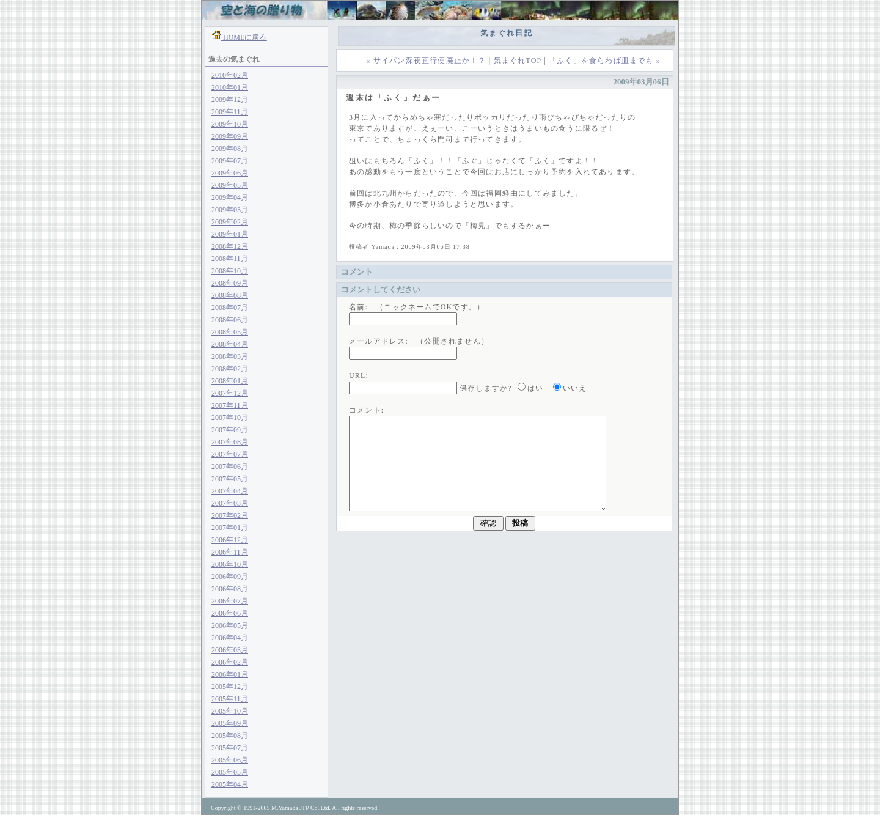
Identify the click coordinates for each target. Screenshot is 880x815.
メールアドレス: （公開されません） (419, 341)
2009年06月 (229, 173)
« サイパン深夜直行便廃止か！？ (426, 60)
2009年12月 (229, 99)
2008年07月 (229, 307)
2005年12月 (229, 686)
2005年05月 (229, 772)
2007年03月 (229, 503)
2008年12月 (229, 246)
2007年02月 (229, 515)
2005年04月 (229, 784)
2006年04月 (229, 637)
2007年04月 (229, 491)
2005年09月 (229, 723)
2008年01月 (229, 381)
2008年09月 (229, 283)
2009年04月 (229, 197)
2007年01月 (229, 527)
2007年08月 (229, 442)
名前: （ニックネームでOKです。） (417, 307)
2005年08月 (229, 735)
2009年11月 (229, 112)
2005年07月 (229, 747)
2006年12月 (229, 540)
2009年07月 (229, 161)
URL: (359, 375)
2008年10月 (229, 271)
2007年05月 (229, 478)
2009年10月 (229, 124)
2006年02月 (229, 662)
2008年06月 (229, 319)
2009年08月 (229, 148)
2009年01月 (229, 234)
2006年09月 (229, 576)
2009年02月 (229, 222)
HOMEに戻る (243, 37)
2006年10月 (229, 564)
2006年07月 (229, 601)
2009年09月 (229, 136)
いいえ (575, 388)
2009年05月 (229, 185)
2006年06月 (229, 613)
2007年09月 (229, 430)
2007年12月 (229, 393)
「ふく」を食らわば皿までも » (605, 60)
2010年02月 (229, 75)
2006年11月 (229, 552)
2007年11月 (229, 405)
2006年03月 (229, 650)
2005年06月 (229, 760)
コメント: (366, 410)
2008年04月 (229, 344)
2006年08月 (229, 589)
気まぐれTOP (517, 60)
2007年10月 (229, 417)
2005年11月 (229, 699)
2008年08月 (229, 295)
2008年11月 (229, 258)
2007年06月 (229, 466)
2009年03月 (229, 209)
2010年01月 (229, 87)
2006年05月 (229, 625)
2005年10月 (229, 711)
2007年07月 (229, 454)
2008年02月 (229, 368)
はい (535, 388)
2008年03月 (229, 356)
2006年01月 (229, 674)
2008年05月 (229, 332)
